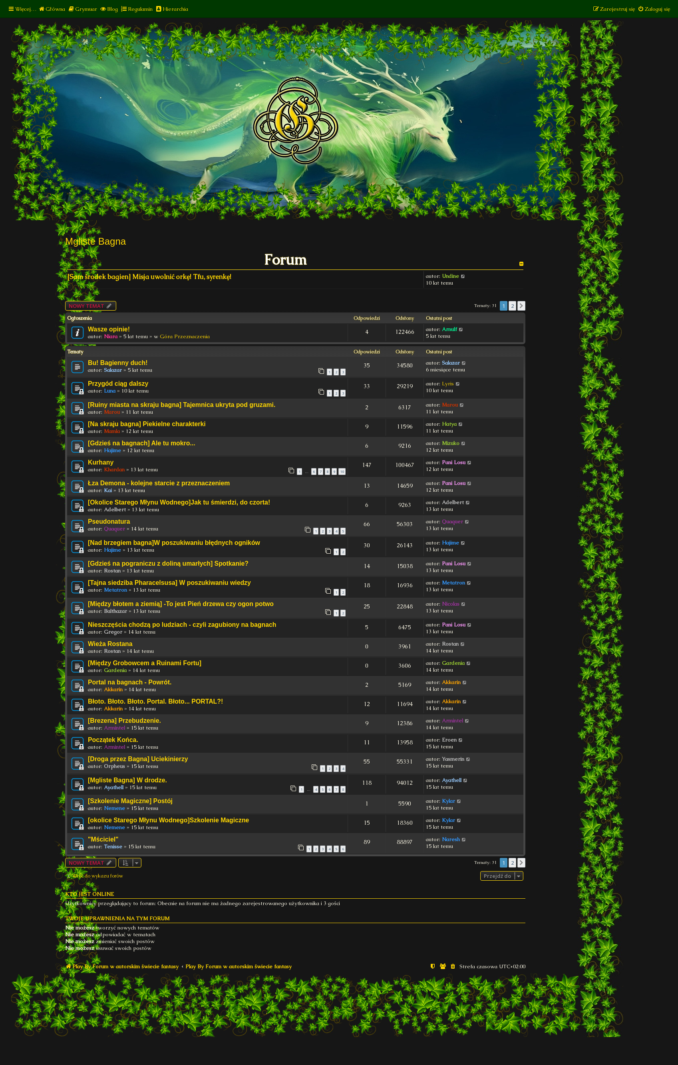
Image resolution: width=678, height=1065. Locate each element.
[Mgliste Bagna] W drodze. (127, 780)
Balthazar (115, 611)
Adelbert (115, 509)
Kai (108, 490)
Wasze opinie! (109, 329)
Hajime (112, 450)
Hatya (449, 424)
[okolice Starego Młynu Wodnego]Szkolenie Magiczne (168, 820)
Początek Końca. (113, 739)
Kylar (448, 801)
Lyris (448, 383)
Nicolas (450, 603)
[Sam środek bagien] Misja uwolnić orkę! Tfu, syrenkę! (149, 277)
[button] (521, 306)
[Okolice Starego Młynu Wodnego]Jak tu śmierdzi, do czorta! (179, 502)
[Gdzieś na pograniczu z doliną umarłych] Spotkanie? (168, 563)
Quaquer (114, 528)
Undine (450, 276)
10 (342, 471)
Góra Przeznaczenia (185, 336)
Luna (109, 390)
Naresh (451, 839)
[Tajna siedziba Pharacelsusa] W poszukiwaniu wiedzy (169, 582)
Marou (112, 412)
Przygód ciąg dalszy (118, 383)
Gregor (113, 631)
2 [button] (512, 305)
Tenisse (113, 846)
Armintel (114, 727)
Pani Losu (453, 462)
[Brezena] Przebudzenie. (124, 720)
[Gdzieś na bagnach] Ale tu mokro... (141, 443)
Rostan (112, 570)
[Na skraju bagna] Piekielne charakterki (147, 424)
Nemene (114, 808)
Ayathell (113, 787)
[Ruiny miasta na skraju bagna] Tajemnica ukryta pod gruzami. (181, 404)
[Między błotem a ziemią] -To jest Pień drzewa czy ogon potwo (181, 603)
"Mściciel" (103, 839)
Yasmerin (453, 759)
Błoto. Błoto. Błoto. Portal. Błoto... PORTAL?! (155, 701)
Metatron (115, 589)
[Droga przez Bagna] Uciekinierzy (138, 759)
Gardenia (115, 670)
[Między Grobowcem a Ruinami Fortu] (144, 663)
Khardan (114, 469)
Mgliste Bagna (95, 241)
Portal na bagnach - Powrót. (129, 682)
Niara (110, 336)
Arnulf (449, 329)
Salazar (113, 370)
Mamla (112, 431)
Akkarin (113, 689)
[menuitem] (51, 9)
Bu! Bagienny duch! (118, 362)
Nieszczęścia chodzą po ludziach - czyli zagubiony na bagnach (182, 624)
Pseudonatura (109, 521)
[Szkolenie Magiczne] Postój (130, 801)
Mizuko (450, 443)
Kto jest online (89, 894)
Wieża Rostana (110, 643)
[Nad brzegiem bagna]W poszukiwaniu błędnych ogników (174, 542)
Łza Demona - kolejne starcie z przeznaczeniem (159, 483)
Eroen (449, 739)
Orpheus (114, 766)
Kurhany (100, 462)
